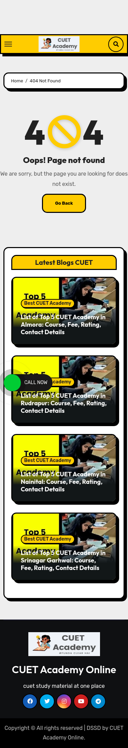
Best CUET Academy (47, 303)
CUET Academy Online (64, 669)
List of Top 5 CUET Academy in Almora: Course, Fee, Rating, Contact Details (63, 324)
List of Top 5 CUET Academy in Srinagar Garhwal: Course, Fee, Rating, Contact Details (63, 560)
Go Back (64, 203)
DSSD (94, 728)
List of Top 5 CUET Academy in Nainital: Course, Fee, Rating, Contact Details (63, 481)
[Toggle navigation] (8, 44)
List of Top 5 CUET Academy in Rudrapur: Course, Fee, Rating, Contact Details (64, 403)
